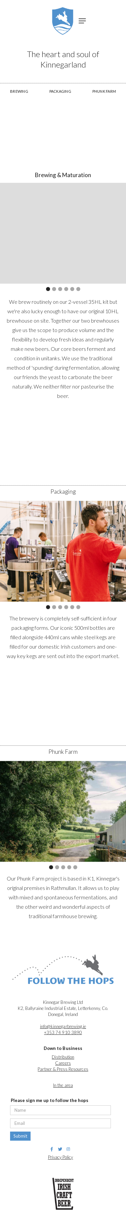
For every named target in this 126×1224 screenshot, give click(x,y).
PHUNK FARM (104, 91)
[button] (82, 21)
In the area (63, 1085)
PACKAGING (60, 91)
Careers (63, 1063)
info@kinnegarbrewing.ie (63, 1026)
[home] (61, 21)
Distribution (63, 1057)
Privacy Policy (60, 1157)
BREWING (19, 91)
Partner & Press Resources (63, 1069)
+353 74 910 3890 (63, 1032)
